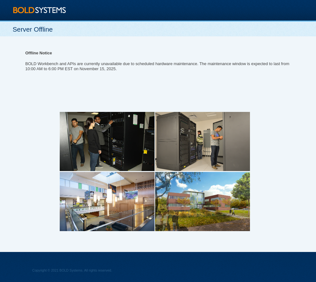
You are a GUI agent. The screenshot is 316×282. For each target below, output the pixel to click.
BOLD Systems (39, 10)
